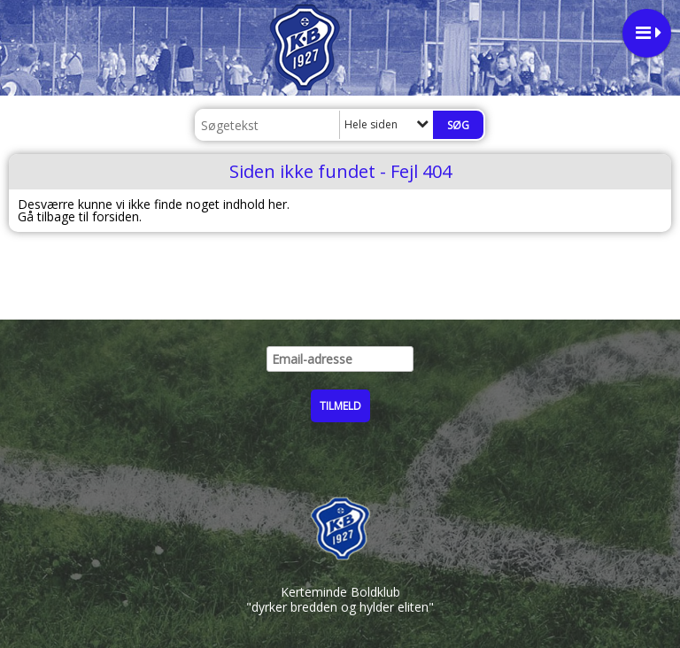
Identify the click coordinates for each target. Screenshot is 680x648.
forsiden (115, 216)
